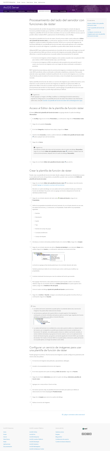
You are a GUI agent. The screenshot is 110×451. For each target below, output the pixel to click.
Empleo (58, 434)
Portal (18, 2)
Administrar (55, 11)
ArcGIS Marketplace (34, 446)
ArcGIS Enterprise (9, 2)
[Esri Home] (84, 429)
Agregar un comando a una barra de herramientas (50, 185)
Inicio (5, 11)
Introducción (12, 11)
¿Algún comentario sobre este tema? (74, 414)
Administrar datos (31, 11)
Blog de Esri (59, 437)
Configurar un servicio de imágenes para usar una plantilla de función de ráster (96, 34)
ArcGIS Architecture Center (36, 449)
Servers (23, 2)
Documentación (7, 446)
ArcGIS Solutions (33, 444)
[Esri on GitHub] (88, 434)
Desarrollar (63, 11)
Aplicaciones (41, 2)
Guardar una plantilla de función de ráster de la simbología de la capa (62, 100)
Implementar (21, 11)
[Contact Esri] (90, 434)
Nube (35, 2)
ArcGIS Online (33, 432)
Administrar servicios (44, 11)
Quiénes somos (60, 432)
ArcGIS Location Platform (36, 439)
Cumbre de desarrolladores (63, 441)
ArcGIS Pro (32, 434)
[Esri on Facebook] (85, 434)
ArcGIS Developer (34, 441)
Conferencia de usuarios (62, 439)
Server (5, 437)
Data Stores (30, 2)
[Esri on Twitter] (83, 434)
